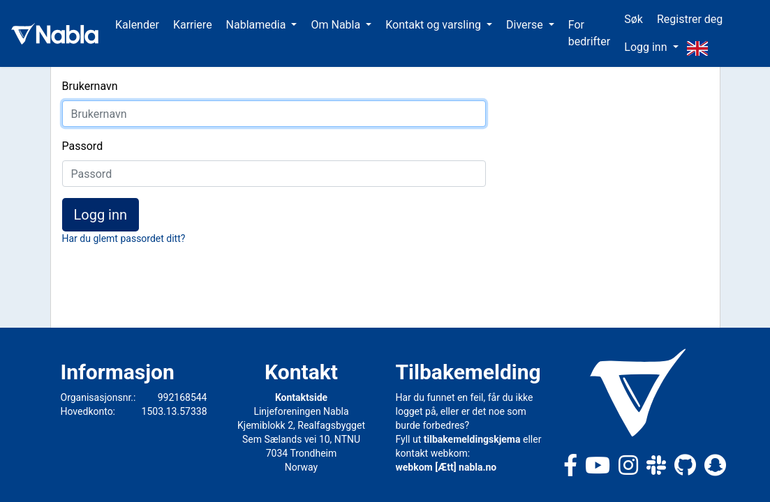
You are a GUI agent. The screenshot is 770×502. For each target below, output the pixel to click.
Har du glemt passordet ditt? (124, 238)
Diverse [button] (526, 24)
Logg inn (101, 214)
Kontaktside (301, 397)
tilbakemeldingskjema (472, 439)
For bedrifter (589, 33)
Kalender (137, 24)
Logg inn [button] (646, 47)
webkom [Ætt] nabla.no (446, 467)
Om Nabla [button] (337, 24)
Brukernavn (90, 86)
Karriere (192, 24)
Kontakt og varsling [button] (434, 24)
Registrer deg (690, 19)
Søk (633, 19)
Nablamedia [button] (257, 24)
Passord (82, 146)
